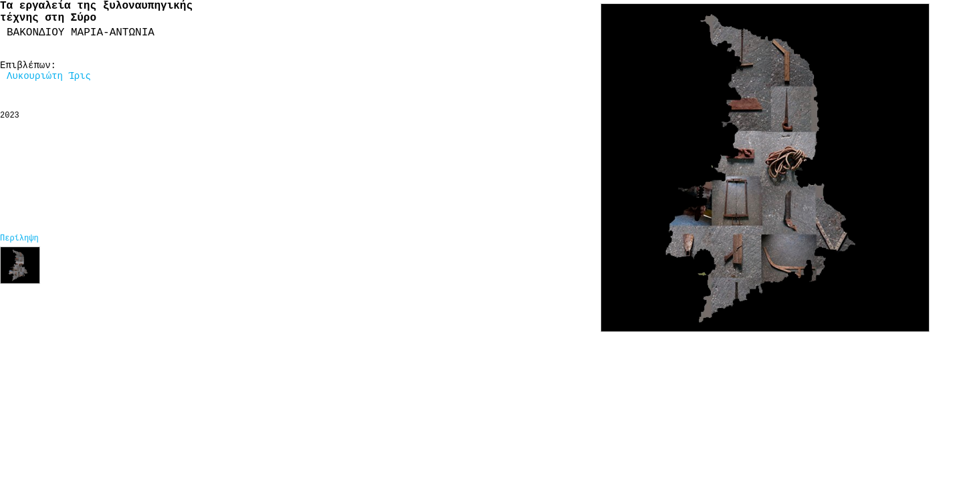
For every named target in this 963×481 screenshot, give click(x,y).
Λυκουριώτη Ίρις (49, 76)
